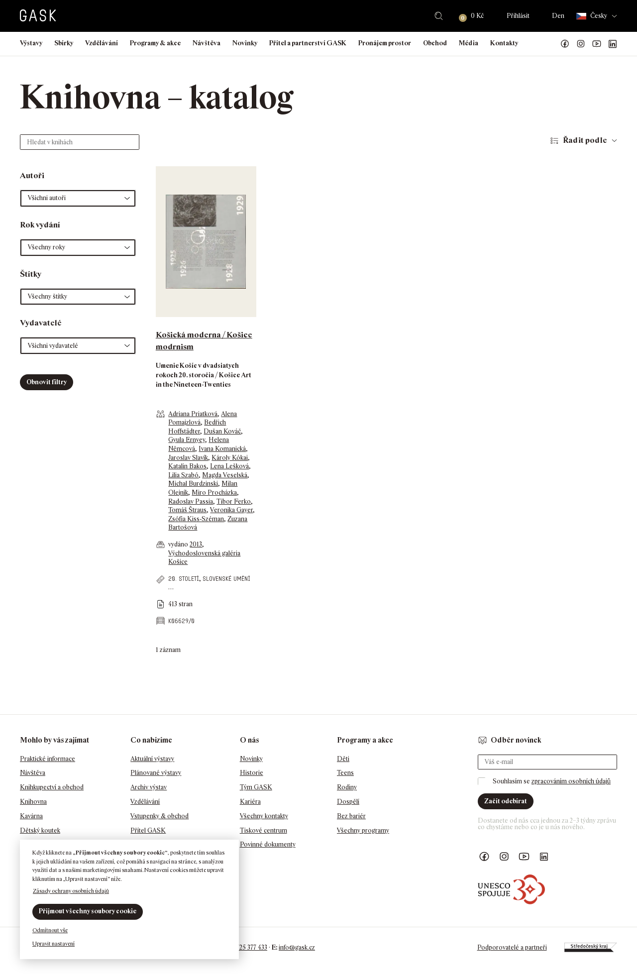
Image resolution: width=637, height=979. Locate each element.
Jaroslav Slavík (188, 457)
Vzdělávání (101, 43)
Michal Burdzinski (193, 483)
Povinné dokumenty (268, 844)
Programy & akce (155, 43)
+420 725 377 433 (244, 947)
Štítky (30, 274)
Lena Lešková (229, 466)
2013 (196, 544)
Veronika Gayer (231, 510)
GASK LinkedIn (612, 43)
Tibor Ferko (233, 501)
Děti (343, 758)
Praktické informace (47, 758)
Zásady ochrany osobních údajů (71, 890)
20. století (183, 578)
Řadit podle (585, 140)
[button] (78, 198)
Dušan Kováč (222, 431)
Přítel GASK (148, 830)
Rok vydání (40, 224)
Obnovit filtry (46, 382)
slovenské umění (226, 578)
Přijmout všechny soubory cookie (87, 911)
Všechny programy (363, 830)
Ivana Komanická (222, 448)
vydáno (179, 544)
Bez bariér (351, 816)
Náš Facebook (564, 43)
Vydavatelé (41, 322)
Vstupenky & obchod (159, 816)
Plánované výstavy (155, 772)
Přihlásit (518, 15)
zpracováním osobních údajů (571, 781)
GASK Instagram (580, 43)
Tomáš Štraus (187, 510)
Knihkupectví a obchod (52, 787)
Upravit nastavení (53, 943)
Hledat (438, 15)
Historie (251, 772)
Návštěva (206, 43)
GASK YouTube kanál (596, 43)
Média (468, 43)
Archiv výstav (148, 787)
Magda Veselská (224, 475)
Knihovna (33, 801)
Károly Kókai (230, 457)
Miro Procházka (214, 492)
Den (558, 15)
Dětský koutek (40, 830)
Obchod (435, 43)
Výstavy (31, 43)
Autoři (32, 175)
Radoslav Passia (190, 501)
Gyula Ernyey (186, 439)
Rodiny (347, 787)
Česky (591, 16)
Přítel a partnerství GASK (307, 43)
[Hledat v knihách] (79, 142)
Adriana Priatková (192, 414)
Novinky (244, 43)
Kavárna (31, 816)
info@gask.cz (297, 947)
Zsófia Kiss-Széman (196, 519)
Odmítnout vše (50, 930)
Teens (345, 772)
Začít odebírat (505, 801)
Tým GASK (256, 787)
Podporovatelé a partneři (512, 947)
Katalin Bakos (187, 466)
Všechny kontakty (264, 816)
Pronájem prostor (384, 43)
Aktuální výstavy (152, 758)
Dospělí (348, 801)
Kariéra (250, 801)
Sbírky (63, 43)
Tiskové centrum (263, 830)
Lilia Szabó (183, 475)
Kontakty (504, 43)
